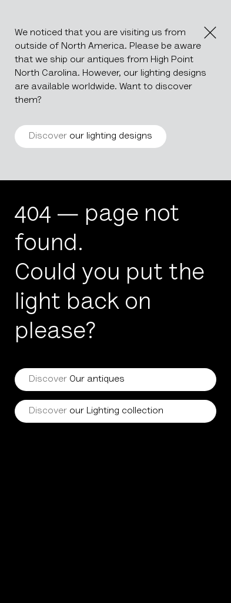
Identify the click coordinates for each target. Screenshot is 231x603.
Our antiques (77, 379)
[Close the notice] (210, 32)
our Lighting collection (96, 411)
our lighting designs (90, 136)
